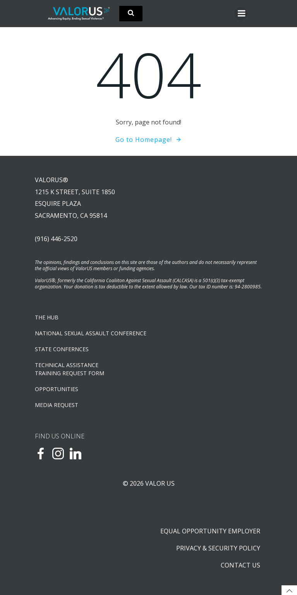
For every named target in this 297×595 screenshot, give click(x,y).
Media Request (56, 405)
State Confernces (62, 349)
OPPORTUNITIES (56, 389)
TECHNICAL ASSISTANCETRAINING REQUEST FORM (69, 369)
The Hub (46, 317)
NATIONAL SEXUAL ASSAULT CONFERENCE (90, 333)
